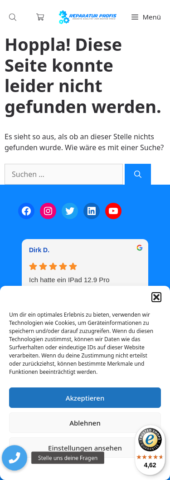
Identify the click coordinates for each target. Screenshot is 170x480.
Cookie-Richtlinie (37, 468)
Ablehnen (85, 422)
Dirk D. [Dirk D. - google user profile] (39, 250)
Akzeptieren (85, 397)
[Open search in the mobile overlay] (13, 17)
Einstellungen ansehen (85, 447)
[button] (156, 297)
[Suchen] (138, 174)
